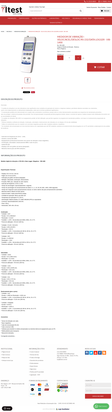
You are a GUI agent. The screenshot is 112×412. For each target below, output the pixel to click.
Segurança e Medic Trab (82, 18)
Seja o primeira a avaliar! (64, 51)
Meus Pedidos (102, 7)
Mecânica (66, 18)
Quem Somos (34, 366)
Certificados (24, 18)
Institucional (6, 349)
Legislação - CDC (35, 375)
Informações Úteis (37, 349)
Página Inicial (6, 352)
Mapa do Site (6, 357)
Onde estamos (34, 363)
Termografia (99, 18)
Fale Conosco (6, 354)
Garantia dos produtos (36, 360)
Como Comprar (34, 352)
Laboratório (54, 18)
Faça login (42, 7)
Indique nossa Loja (7, 360)
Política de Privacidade (37, 372)
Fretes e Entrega (35, 357)
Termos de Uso (34, 354)
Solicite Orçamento (92, 7)
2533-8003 (91, 1)
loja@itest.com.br (62, 359)
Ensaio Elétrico (56, 22)
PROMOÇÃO (12, 18)
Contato (109, 7)
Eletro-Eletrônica (39, 18)
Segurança (33, 369)
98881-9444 (105, 1)
